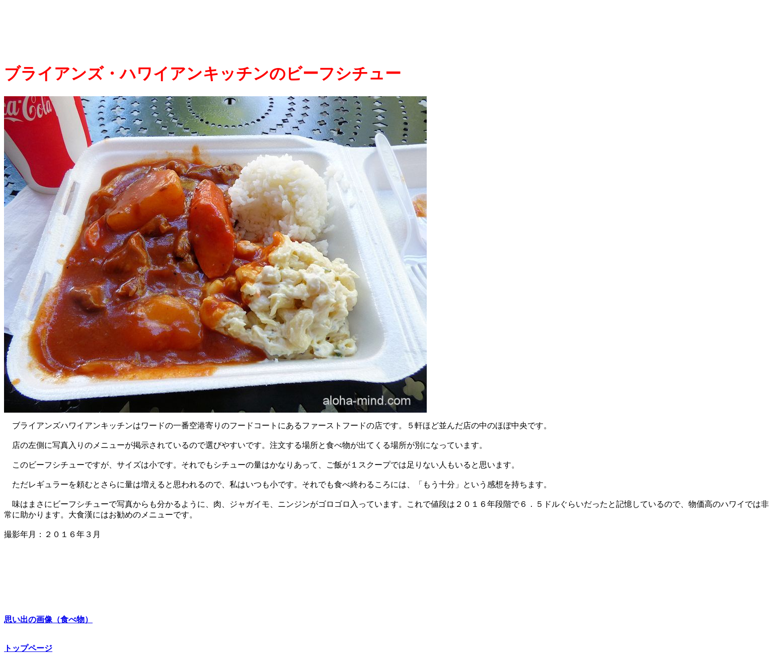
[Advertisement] (189, 28)
